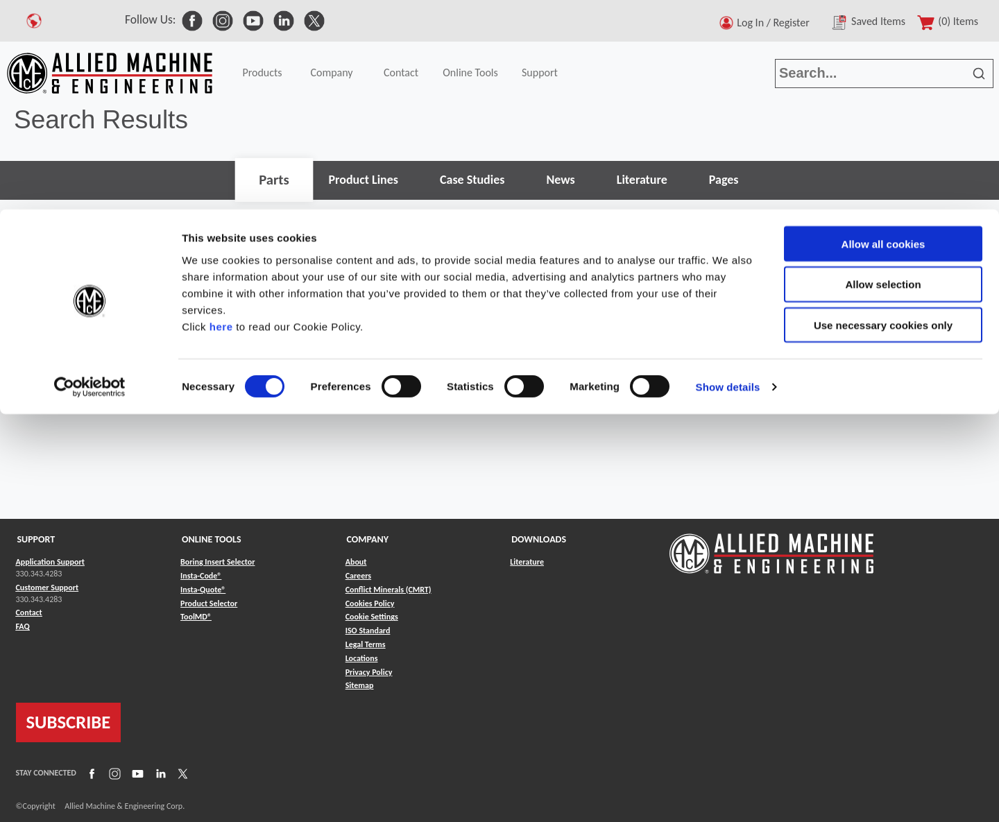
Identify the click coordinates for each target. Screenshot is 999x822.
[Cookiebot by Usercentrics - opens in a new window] (90, 177)
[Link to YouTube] (136, 773)
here (221, 117)
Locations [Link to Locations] (361, 658)
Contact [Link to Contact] (29, 612)
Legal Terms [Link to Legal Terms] (365, 644)
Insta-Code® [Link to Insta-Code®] (200, 576)
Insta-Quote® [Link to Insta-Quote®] (202, 589)
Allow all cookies (883, 34)
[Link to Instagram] (113, 773)
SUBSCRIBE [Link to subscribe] (68, 722)
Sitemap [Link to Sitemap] (359, 685)
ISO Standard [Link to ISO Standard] (368, 630)
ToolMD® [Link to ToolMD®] (196, 617)
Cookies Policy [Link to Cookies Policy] (370, 603)
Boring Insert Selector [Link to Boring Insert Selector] (217, 562)
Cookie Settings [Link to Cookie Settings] (371, 617)
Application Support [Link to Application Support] (50, 562)
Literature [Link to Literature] (527, 562)
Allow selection (883, 75)
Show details (728, 177)
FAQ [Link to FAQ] (23, 626)
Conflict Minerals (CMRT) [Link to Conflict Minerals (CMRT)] (388, 589)
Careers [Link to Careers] (358, 576)
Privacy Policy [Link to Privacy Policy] (369, 672)
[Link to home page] (771, 547)
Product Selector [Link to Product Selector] (208, 603)
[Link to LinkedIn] (158, 773)
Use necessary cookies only (883, 116)
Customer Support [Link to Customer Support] (47, 587)
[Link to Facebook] (90, 773)
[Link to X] (181, 773)
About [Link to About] (356, 562)
